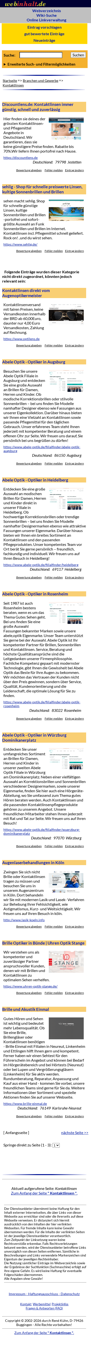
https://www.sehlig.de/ (20, 244)
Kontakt (26, 1304)
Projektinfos (60, 1304)
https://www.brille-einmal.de (25, 1104)
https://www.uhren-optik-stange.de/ (30, 986)
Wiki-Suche (46, 15)
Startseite (10, 80)
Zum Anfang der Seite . (44, 1193)
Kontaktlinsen (13, 85)
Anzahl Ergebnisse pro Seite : (45, 64)
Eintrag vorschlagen (44, 27)
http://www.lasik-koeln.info (24, 920)
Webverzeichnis (46, 10)
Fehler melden (54, 170)
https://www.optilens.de (21, 339)
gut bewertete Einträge (44, 33)
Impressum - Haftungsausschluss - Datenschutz (44, 1294)
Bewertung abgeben (29, 170)
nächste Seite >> (74, 1132)
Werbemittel (41, 1304)
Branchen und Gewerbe (40, 80)
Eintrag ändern (74, 170)
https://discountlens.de (20, 158)
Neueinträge (44, 40)
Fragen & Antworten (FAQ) (44, 1308)
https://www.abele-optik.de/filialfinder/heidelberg (40, 565)
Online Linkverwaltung (46, 19)
